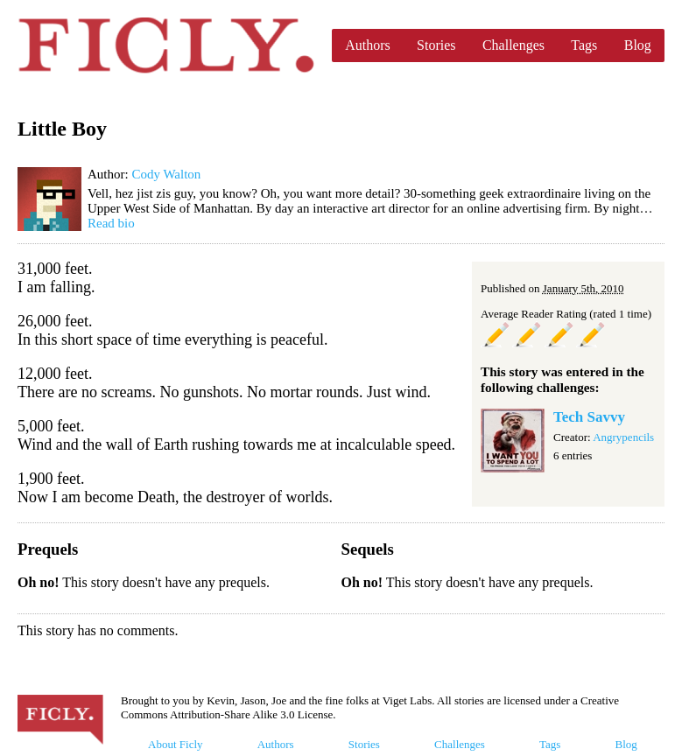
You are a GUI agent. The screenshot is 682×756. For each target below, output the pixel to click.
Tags (584, 45)
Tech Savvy (589, 417)
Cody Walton (165, 174)
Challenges (513, 45)
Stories (436, 45)
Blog (637, 45)
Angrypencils (623, 437)
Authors (367, 45)
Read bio (111, 223)
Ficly (166, 46)
